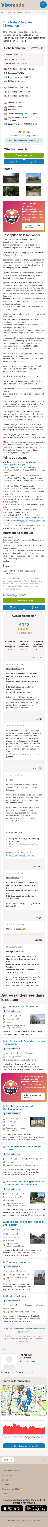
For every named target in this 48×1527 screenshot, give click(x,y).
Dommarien (23, 404)
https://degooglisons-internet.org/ (20, 855)
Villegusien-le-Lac (25, 113)
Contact (5, 1493)
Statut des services (16, 1520)
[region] (24, 1400)
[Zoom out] (43, 1391)
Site (16, 561)
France (16, 109)
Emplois (5, 1480)
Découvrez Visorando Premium (24, 140)
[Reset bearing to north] (43, 1395)
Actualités (6, 1484)
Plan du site (7, 1475)
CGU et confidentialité (11, 1470)
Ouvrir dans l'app (24, 155)
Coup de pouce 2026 (12, 1489)
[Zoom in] (43, 1388)
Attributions (6, 1415)
